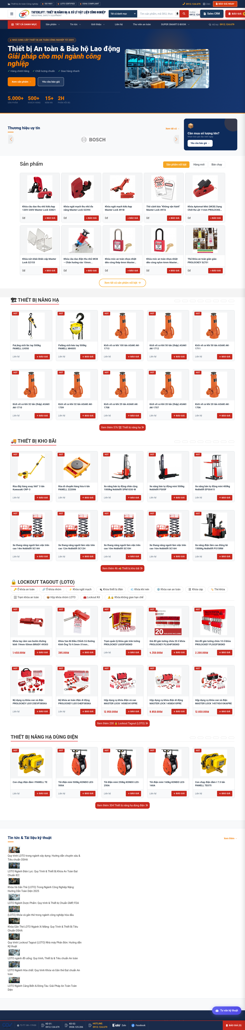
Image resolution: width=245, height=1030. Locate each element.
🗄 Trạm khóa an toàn (26, 597)
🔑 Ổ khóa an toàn (24, 589)
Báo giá (42, 356)
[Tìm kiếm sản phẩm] (156, 13)
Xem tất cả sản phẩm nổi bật (122, 282)
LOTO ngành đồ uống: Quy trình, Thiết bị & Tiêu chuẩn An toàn (43, 958)
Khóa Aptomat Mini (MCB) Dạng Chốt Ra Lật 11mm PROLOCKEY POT (205, 208)
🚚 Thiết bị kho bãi (33, 441)
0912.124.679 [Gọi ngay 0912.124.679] (191, 4)
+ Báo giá (50, 218)
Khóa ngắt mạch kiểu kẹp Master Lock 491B (118, 208)
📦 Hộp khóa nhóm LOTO (61, 597)
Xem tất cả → (173, 128)
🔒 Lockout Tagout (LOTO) (43, 582)
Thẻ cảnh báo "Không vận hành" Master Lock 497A (163, 208)
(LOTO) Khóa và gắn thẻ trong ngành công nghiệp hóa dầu (41, 914)
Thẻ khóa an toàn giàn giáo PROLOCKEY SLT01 (202, 261)
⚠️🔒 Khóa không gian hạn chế (125, 597)
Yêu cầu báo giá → (200, 143)
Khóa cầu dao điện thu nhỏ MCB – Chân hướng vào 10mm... (81, 261)
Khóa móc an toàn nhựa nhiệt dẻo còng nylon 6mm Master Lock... (161, 261)
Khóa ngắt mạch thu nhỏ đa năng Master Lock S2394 (78, 208)
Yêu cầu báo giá (51, 81)
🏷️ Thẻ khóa (218, 589)
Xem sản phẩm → (21, 81)
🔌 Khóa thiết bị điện (111, 589)
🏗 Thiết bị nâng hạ (35, 300)
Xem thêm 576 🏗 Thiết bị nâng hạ (122, 427)
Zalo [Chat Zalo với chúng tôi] (206, 4)
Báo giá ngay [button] (225, 4)
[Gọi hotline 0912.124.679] (195, 14)
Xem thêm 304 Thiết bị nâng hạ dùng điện (122, 805)
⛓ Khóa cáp (195, 589)
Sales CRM (212, 13)
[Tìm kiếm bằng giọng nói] (177, 14)
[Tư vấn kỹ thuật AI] (226, 1011)
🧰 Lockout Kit (91, 597)
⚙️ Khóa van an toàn (168, 589)
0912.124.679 (227, 24)
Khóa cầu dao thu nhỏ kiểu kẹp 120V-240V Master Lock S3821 (39, 208)
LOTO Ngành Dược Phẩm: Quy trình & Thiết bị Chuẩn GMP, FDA (43, 903)
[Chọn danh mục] (123, 13)
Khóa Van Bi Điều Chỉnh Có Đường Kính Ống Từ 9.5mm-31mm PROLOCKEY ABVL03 (76, 644)
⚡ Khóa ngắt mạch (80, 589)
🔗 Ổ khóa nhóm (51, 589)
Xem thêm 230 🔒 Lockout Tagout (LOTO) (122, 723)
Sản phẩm (31, 164)
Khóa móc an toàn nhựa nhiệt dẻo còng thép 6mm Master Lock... (120, 261)
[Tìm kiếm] (184, 13)
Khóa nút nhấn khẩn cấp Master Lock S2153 (39, 261)
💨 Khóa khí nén (140, 589)
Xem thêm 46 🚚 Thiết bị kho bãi (122, 568)
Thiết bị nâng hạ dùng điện (44, 737)
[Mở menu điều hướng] (12, 14)
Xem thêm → (230, 838)
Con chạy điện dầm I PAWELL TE (30, 782)
